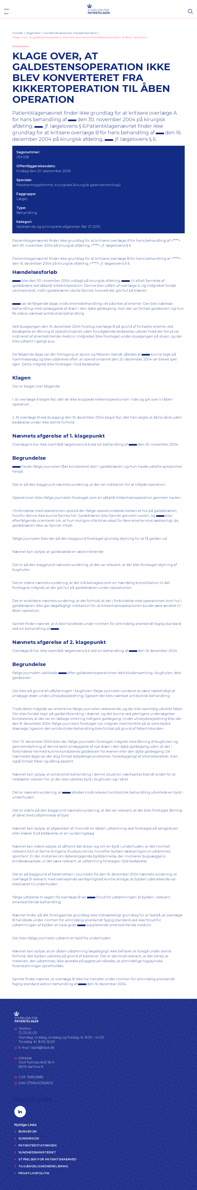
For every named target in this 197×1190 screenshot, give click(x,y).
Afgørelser (33, 33)
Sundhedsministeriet (37, 1152)
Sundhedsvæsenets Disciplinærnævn (70, 33)
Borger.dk (27, 1131)
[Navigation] (6, 11)
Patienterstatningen (37, 1145)
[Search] (190, 11)
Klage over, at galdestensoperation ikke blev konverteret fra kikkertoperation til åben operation (79, 37)
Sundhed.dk (28, 1138)
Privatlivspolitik (33, 1173)
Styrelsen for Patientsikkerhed (47, 1159)
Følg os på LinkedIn (33, 1099)
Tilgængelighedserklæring (43, 1166)
